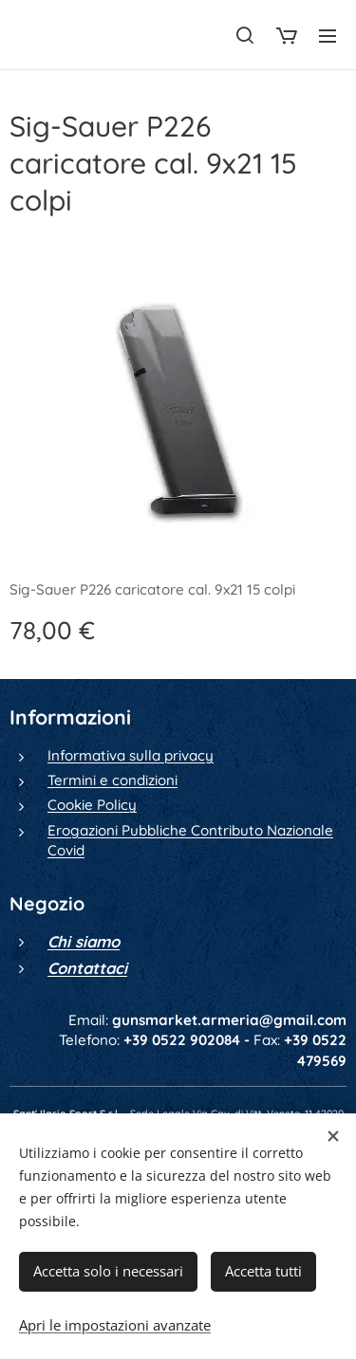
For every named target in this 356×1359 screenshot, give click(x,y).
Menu (327, 36)
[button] (245, 35)
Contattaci (87, 968)
